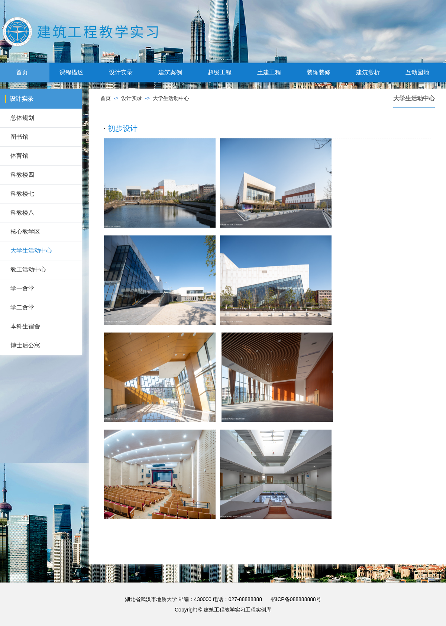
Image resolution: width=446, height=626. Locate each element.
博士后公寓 (25, 345)
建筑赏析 (371, 72)
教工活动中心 (28, 269)
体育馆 (19, 156)
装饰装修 (321, 72)
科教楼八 (22, 212)
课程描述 (74, 72)
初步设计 (123, 128)
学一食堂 (22, 288)
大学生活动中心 (31, 250)
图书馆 (19, 137)
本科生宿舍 (25, 326)
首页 (25, 72)
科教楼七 (22, 193)
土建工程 (272, 72)
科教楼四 (22, 174)
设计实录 (124, 72)
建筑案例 (173, 72)
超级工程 (222, 72)
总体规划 (22, 118)
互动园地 (420, 72)
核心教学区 (25, 231)
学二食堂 (22, 307)
